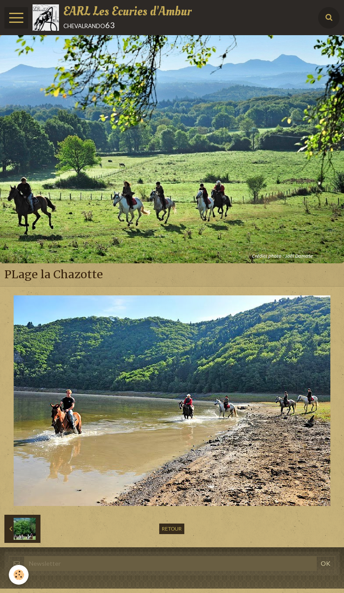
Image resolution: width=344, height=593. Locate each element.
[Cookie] (19, 575)
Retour (172, 528)
